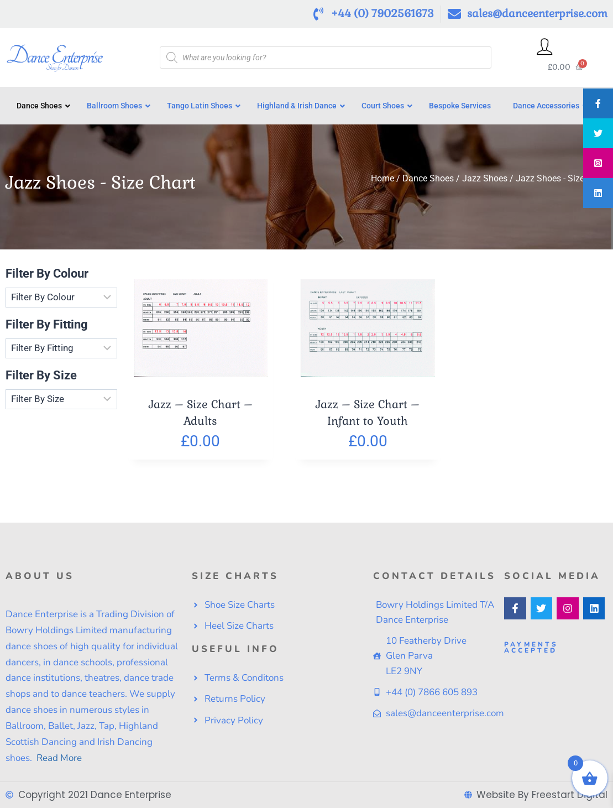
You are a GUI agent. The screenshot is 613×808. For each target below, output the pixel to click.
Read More (58, 758)
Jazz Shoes (484, 183)
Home (382, 183)
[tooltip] (598, 103)
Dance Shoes (428, 183)
